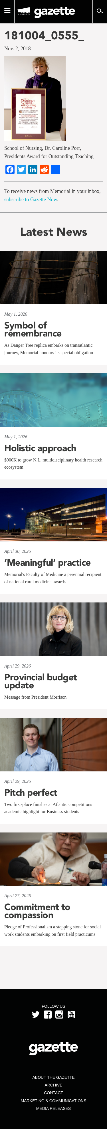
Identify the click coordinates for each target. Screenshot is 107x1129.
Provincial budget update (40, 681)
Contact (53, 1092)
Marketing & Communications (53, 1100)
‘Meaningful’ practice (47, 562)
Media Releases (53, 1108)
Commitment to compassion (37, 911)
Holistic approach (40, 448)
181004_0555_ (44, 35)
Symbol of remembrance (33, 329)
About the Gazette (53, 1077)
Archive (53, 1085)
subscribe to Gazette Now (30, 199)
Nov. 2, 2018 (17, 48)
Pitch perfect (30, 793)
